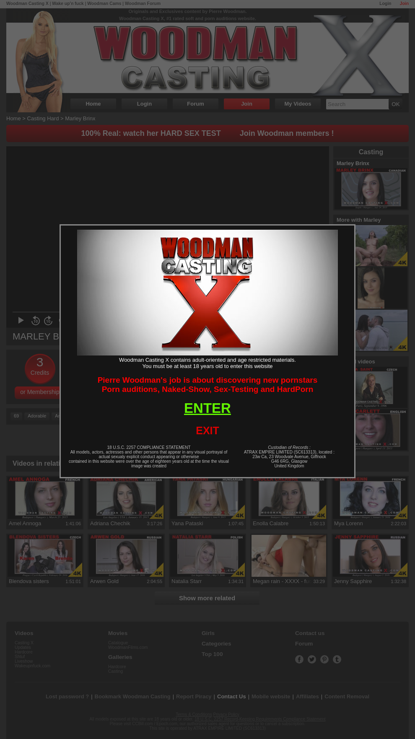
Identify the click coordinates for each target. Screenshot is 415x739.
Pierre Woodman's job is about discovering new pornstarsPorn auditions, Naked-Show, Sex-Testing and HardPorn (208, 385)
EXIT (207, 430)
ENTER (207, 408)
